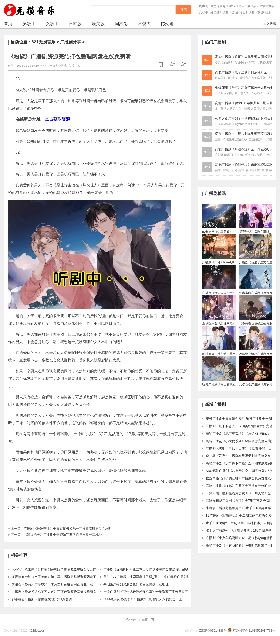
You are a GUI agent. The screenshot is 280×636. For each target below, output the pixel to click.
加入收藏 (269, 24)
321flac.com (37, 630)
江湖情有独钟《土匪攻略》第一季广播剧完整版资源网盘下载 (56, 577)
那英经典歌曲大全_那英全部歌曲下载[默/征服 (240, 12)
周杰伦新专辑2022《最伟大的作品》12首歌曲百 (242, 6)
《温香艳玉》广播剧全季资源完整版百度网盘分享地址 (63, 534)
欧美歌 (95, 24)
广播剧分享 (70, 42)
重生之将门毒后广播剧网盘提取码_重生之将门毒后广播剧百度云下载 (153, 577)
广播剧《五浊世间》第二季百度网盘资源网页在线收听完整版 (147, 569)
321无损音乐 (43, 42)
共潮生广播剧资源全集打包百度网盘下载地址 (136, 584)
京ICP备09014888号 (213, 630)
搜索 (184, 9)
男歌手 (26, 24)
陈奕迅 (164, 24)
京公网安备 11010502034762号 (254, 630)
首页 (8, 23)
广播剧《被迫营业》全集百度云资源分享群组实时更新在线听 (68, 528)
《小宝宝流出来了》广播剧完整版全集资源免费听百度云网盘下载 (59, 569)
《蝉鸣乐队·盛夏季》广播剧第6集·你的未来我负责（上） (144, 599)
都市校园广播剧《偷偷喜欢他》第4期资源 (42, 599)
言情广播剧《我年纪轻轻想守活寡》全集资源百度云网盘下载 (147, 592)
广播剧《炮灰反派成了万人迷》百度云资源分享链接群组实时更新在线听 (64, 592)
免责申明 (148, 619)
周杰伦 (203, 6)
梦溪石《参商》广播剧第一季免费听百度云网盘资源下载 (52, 584)
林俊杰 (141, 24)
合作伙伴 (132, 619)
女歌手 (203, 12)
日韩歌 (72, 24)
